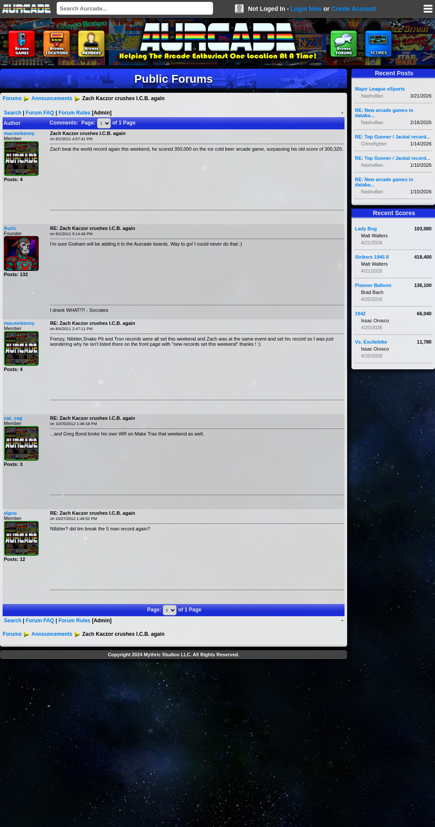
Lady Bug (366, 228)
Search (12, 113)
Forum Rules (74, 113)
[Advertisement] (81, 744)
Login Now (306, 8)
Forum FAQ (40, 113)
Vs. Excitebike (371, 341)
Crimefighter (374, 143)
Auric (10, 228)
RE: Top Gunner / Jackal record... (392, 136)
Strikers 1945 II (372, 257)
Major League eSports (380, 88)
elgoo (10, 513)
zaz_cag (13, 418)
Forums (12, 98)
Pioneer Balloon (373, 285)
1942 (360, 313)
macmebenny (19, 133)
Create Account (353, 8)
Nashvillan (372, 95)
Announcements (51, 98)
